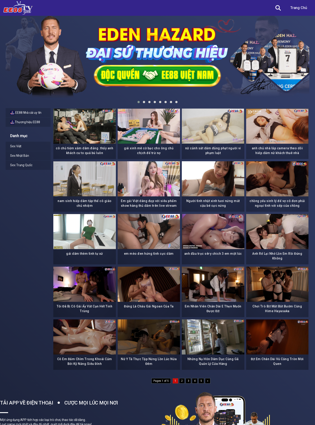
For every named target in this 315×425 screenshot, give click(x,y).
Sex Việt (15, 146)
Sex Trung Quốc (21, 165)
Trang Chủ (298, 8)
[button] (138, 102)
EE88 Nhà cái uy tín (25, 113)
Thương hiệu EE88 (25, 122)
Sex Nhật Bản (19, 155)
